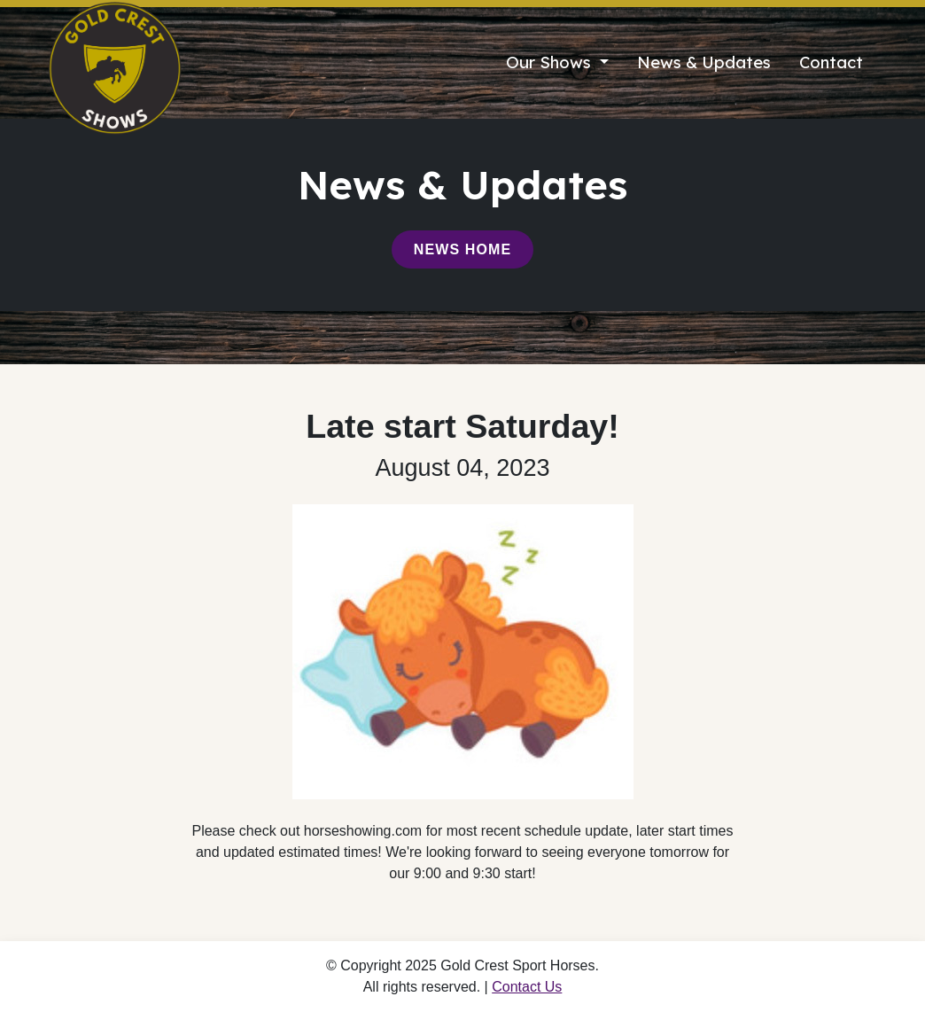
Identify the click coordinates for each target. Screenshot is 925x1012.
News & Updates (704, 62)
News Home (462, 249)
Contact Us (527, 986)
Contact (831, 62)
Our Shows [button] (550, 62)
